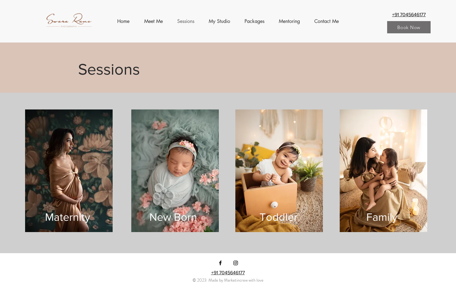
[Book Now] (409, 27)
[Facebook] (220, 263)
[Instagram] (236, 263)
